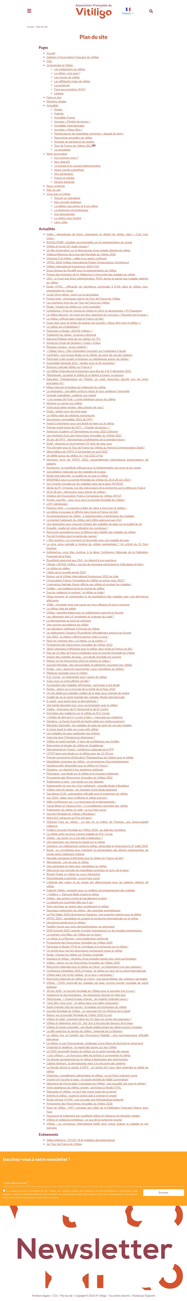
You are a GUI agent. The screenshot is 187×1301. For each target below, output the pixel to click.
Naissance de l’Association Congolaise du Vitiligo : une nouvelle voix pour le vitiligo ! (96, 1083)
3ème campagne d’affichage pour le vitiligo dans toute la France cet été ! (90, 649)
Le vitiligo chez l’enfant (67, 218)
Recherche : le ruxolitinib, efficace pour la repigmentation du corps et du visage (94, 468)
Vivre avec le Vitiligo (59, 194)
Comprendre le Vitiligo (60, 65)
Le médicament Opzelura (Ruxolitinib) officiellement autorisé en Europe (89, 633)
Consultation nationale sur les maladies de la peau (76, 472)
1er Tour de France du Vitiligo (64, 1144)
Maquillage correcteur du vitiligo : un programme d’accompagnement (88, 761)
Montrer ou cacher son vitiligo (64, 403)
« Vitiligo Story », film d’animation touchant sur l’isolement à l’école (86, 351)
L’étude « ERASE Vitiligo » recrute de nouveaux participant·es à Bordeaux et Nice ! (95, 564)
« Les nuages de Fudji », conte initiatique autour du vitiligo (81, 399)
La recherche (62, 85)
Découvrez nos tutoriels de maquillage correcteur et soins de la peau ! (88, 870)
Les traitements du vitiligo (69, 69)
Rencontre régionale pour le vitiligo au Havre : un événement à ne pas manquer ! (94, 967)
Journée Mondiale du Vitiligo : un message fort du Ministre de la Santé (88, 1011)
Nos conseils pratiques (67, 202)
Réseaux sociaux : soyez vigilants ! (67, 347)
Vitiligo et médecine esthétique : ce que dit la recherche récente (84, 1120)
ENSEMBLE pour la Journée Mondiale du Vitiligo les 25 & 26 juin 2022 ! (89, 480)
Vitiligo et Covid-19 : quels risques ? (68, 246)
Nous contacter (56, 186)
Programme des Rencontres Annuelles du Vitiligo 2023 (79, 645)
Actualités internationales (69, 125)
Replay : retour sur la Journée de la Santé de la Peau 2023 (81, 689)
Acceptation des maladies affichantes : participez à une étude (83, 685)
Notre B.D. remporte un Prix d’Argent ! (69, 818)
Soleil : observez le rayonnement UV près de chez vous (79, 443)
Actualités (52, 105)
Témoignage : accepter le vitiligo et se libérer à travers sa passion (85, 375)
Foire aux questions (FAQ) (69, 89)
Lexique (58, 93)
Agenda (58, 113)
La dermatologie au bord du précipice (69, 621)
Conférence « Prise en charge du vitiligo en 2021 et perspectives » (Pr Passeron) (94, 311)
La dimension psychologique (71, 210)
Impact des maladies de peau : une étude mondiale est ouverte (84, 657)
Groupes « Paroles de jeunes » (72, 121)
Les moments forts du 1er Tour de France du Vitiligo (78, 303)
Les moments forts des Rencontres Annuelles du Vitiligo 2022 (84, 435)
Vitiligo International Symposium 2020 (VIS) (73, 266)
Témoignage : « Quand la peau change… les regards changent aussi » (87, 999)
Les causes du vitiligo (67, 77)
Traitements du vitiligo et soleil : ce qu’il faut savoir (76, 810)
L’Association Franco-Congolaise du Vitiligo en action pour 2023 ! (86, 580)
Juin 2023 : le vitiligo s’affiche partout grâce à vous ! (77, 637)
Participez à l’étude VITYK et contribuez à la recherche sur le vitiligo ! (87, 947)
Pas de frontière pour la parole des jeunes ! (72, 536)
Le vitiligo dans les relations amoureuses (71, 415)
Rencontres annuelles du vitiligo (73, 138)
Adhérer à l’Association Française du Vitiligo (73, 57)
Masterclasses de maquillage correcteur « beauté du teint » (89, 134)
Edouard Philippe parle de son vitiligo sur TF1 (74, 339)
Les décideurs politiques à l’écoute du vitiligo (73, 629)
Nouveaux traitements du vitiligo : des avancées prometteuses (84, 910)
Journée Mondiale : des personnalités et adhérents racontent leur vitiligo (89, 665)
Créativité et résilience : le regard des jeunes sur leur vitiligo (82, 1047)
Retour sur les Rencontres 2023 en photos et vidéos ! (79, 661)
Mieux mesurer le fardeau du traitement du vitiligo (76, 387)
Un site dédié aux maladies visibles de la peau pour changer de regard (88, 693)
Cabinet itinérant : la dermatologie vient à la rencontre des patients (86, 1063)
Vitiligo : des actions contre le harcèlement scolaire (77, 898)
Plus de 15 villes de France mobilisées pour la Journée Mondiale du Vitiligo (91, 653)
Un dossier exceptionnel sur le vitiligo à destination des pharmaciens (87, 1059)
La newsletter (62, 150)
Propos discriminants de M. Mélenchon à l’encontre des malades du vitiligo (91, 274)
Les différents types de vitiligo (72, 81)
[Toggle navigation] (29, 11)
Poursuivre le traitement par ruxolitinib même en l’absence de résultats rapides (93, 1116)
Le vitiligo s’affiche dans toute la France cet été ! (75, 319)
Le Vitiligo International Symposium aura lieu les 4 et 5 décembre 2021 (89, 371)
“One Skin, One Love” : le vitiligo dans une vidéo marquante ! (83, 1003)
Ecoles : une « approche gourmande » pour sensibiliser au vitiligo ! (86, 669)
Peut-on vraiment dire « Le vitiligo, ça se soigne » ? (77, 641)
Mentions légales (56, 101)
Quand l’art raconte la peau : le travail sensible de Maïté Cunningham (87, 1079)
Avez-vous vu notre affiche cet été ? (68, 681)
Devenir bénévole (64, 182)
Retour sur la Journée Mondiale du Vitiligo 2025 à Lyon (79, 1015)
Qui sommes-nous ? (66, 158)
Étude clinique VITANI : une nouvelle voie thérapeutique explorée (85, 1099)
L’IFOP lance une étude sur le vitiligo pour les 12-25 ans (80, 753)
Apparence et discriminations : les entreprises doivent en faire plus (86, 995)
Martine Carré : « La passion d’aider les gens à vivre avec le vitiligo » (87, 508)
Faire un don (54, 97)
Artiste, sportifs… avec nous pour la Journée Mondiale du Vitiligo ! (86, 500)
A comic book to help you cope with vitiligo (72, 729)
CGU (49, 61)
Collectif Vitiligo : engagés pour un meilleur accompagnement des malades (91, 890)
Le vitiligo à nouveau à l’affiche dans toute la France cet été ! (82, 512)
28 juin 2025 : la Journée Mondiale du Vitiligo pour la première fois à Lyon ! (91, 991)
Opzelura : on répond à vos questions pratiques (75, 769)
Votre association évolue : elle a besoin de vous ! (75, 407)
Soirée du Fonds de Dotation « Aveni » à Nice (73, 343)
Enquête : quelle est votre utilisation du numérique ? (77, 528)
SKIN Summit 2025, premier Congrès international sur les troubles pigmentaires (94, 930)
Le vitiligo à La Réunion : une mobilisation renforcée (77, 938)
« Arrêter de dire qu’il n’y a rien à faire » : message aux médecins (85, 717)
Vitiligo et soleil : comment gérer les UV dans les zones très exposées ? (89, 1019)
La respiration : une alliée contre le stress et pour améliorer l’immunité (88, 391)
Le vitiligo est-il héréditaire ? (63, 327)
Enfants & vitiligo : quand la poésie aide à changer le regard (82, 1095)
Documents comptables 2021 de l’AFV (70, 419)
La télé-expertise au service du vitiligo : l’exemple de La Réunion (84, 1031)
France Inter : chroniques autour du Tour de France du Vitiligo (83, 299)
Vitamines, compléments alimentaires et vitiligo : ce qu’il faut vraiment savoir (92, 1075)
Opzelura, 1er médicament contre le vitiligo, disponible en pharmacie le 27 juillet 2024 (97, 846)
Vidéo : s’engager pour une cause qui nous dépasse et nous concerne (88, 604)
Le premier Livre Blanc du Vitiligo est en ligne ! (74, 934)
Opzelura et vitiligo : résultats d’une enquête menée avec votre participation (91, 959)
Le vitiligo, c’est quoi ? (67, 73)
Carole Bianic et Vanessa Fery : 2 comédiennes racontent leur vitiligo (87, 806)
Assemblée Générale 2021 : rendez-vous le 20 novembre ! (81, 363)
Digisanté (150, 1295)
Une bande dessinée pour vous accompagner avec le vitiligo (82, 705)
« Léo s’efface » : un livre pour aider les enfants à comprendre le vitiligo (88, 1055)
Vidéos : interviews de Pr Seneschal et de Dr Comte (77, 709)
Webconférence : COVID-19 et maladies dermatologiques (81, 1140)
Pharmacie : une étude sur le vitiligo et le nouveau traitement (83, 773)
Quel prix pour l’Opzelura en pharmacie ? (71, 737)
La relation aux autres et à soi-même (76, 206)
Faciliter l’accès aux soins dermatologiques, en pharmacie (81, 926)
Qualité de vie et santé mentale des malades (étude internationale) (86, 697)
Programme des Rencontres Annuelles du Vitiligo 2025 (79, 943)
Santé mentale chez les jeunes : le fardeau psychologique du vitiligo (87, 1007)
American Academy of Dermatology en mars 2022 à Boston (82, 431)
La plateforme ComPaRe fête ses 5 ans (70, 902)
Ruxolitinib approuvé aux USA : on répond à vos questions (81, 560)
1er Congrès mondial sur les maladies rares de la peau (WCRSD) (85, 484)
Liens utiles (61, 222)
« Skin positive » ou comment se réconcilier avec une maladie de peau (88, 540)
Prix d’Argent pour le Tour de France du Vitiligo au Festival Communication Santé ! (96, 447)
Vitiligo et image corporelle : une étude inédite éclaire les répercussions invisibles (94, 1027)
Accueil (30, 26)
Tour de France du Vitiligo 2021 (75, 146)
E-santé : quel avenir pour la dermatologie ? (72, 701)
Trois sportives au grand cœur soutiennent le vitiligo (78, 906)
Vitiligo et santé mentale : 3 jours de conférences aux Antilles (83, 741)
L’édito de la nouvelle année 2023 (66, 572)
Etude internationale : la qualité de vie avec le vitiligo (77, 476)
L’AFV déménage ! (57, 504)
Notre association (57, 154)
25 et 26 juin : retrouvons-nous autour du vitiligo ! (76, 492)
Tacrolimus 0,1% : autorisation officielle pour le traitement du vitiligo (87, 794)
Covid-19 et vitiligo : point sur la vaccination (73, 295)
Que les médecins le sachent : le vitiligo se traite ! (76, 592)
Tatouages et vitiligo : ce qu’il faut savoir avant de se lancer (81, 1091)
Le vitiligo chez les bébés (61, 608)
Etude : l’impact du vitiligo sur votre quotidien (74, 307)
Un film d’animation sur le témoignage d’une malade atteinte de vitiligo (88, 250)
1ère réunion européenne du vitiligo (68, 625)
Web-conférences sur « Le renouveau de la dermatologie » (81, 802)
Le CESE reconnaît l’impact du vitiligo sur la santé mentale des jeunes (88, 1051)
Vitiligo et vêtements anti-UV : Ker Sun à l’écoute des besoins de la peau (90, 1023)
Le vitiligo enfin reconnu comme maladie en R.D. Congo (80, 834)
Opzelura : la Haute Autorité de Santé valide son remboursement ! (86, 721)
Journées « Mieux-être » (68, 129)
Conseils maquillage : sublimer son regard (71, 395)
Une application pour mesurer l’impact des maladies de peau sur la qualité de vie (94, 524)
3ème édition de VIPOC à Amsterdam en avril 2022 (77, 451)
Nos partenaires (63, 174)
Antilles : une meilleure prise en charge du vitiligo (76, 588)
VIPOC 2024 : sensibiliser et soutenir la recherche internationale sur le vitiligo (92, 918)
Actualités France (64, 117)
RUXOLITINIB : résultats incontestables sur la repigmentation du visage (89, 242)
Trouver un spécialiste (67, 198)
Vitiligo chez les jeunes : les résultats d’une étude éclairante (82, 790)
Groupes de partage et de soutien (74, 142)
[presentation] (32, 1172)
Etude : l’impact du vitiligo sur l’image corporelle (75, 955)
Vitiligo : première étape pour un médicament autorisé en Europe (85, 612)
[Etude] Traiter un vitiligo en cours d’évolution (73, 874)
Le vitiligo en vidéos (58, 568)
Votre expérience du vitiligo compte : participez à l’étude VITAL (84, 1087)
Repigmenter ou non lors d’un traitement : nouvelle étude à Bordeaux (88, 786)
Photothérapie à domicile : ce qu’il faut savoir (73, 878)
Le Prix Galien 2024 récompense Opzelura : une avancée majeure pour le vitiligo (94, 914)
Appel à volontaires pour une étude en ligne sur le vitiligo (80, 423)
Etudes (58, 109)
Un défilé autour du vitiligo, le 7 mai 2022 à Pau (75, 455)
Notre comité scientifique (69, 170)
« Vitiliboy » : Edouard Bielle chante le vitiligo (73, 894)
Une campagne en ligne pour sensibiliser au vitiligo (77, 866)
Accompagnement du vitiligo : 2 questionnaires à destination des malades (90, 516)
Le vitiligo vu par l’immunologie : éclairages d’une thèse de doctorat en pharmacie (95, 1043)
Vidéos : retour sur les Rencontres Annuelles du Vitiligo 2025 (83, 963)
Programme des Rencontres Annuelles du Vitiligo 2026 (79, 1104)
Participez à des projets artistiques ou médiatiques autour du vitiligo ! (88, 359)
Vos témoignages (64, 214)
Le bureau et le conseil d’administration (77, 166)
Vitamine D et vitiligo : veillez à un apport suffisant (77, 258)
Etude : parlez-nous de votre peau (67, 411)
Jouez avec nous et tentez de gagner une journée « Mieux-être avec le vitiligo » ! (94, 323)
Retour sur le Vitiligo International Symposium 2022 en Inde (82, 576)
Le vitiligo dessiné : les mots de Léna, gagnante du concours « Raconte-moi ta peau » (97, 315)
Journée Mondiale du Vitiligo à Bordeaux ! (71, 814)
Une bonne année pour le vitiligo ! (66, 922)
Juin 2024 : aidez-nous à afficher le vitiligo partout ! (77, 798)
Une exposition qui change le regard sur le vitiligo (76, 842)
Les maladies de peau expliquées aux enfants (73, 733)
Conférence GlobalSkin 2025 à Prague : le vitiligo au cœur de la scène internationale (96, 971)
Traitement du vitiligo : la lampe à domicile (71, 335)
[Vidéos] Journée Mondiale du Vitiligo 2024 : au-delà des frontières (86, 830)
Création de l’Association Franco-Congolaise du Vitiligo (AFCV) (84, 496)
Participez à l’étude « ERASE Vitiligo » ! (70, 331)
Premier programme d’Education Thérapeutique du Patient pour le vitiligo (90, 757)
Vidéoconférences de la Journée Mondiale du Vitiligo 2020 (81, 254)
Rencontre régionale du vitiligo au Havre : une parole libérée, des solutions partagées (97, 979)
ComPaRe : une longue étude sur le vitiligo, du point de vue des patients (89, 355)
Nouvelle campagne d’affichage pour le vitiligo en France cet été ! (85, 858)
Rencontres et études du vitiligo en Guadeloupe (75, 745)
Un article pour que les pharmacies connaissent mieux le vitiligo (84, 951)
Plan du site (54, 190)
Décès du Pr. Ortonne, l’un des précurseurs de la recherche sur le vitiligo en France (96, 488)
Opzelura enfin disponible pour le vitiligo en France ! (77, 765)
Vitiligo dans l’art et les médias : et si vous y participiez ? (80, 975)
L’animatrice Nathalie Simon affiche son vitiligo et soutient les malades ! (89, 584)
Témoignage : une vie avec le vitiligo (68, 862)
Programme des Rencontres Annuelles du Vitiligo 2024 (79, 777)
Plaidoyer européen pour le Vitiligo (67, 673)
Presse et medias (64, 178)
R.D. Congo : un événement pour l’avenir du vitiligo (77, 677)
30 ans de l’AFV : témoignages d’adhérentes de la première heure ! (86, 439)
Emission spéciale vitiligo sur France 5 (69, 367)
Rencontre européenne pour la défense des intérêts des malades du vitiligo (91, 532)
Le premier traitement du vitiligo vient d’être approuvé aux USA (84, 520)
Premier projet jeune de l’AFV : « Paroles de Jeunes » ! (78, 427)
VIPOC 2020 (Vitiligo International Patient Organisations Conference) (88, 262)
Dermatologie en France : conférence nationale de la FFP (80, 749)
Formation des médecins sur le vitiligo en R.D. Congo (78, 713)
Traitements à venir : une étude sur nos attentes (75, 782)
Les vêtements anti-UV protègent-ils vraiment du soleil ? (80, 616)
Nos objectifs (62, 162)
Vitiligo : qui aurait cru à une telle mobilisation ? (75, 838)
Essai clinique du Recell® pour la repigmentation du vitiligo (81, 270)
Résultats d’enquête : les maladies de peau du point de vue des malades (89, 725)
